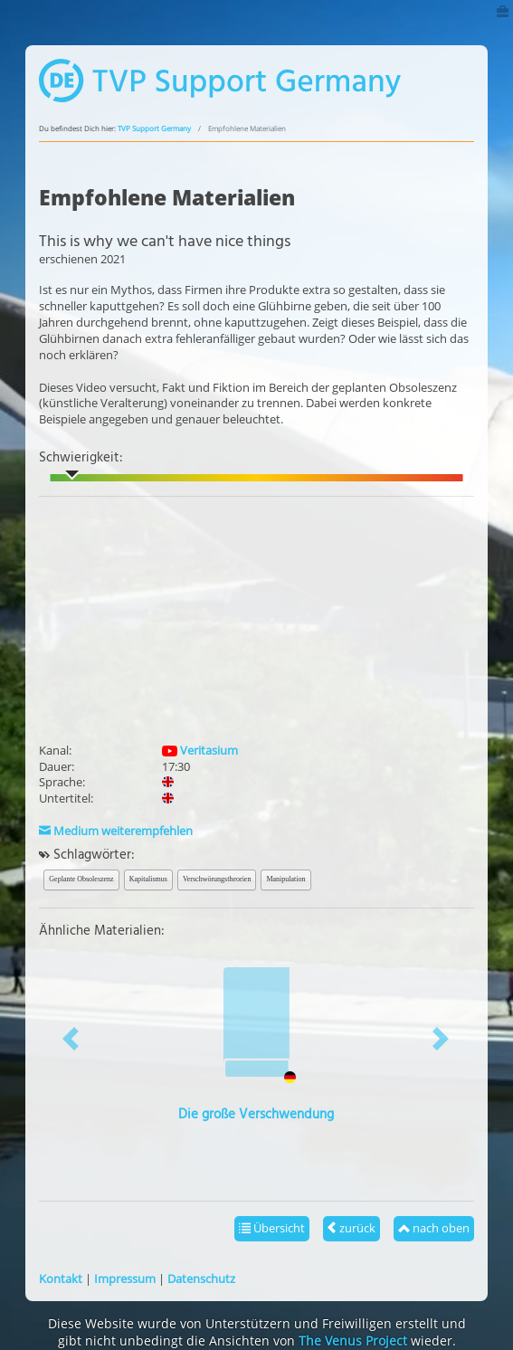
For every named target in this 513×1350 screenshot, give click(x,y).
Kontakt (60, 1278)
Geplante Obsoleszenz (81, 879)
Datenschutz (201, 1278)
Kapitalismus (148, 879)
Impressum (125, 1278)
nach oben (434, 1228)
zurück (351, 1228)
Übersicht (272, 1228)
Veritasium (200, 750)
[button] (71, 1038)
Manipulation (285, 879)
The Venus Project (353, 1340)
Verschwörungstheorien (217, 879)
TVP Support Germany (154, 128)
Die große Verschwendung (256, 1115)
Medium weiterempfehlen (116, 830)
